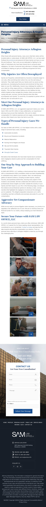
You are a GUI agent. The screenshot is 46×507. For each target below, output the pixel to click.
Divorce (23, 286)
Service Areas (38, 422)
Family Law (23, 266)
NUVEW (6, 500)
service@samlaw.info (25, 457)
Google (20, 466)
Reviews (17, 424)
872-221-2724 (30, 14)
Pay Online (23, 19)
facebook (14, 466)
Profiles (10, 422)
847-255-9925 (30, 11)
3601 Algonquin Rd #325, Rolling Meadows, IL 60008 (24, 8)
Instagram (17, 466)
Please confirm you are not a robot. (16, 401)
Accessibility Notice (36, 500)
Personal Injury (23, 246)
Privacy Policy (23, 502)
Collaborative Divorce (23, 306)
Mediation (23, 327)
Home (5, 422)
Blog (22, 424)
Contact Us (28, 424)
